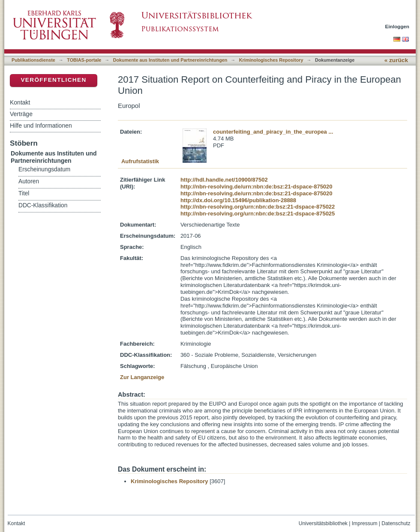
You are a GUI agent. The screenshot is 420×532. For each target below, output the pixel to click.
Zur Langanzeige (142, 377)
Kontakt (20, 102)
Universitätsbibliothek (323, 523)
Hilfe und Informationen (41, 125)
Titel (23, 193)
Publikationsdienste (33, 60)
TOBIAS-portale (84, 60)
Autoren (28, 181)
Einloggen (397, 26)
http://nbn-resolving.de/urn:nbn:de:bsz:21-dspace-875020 (256, 186)
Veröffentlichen (53, 80)
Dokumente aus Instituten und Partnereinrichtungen (170, 60)
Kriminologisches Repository (271, 60)
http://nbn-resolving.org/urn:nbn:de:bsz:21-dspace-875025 (257, 213)
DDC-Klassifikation (42, 205)
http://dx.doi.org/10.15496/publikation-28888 (238, 200)
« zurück (396, 60)
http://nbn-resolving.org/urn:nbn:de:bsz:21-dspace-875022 (257, 206)
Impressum (365, 523)
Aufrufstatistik (140, 161)
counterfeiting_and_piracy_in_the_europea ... (273, 132)
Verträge (21, 114)
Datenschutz (395, 523)
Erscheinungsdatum (44, 169)
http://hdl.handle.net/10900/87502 (224, 179)
